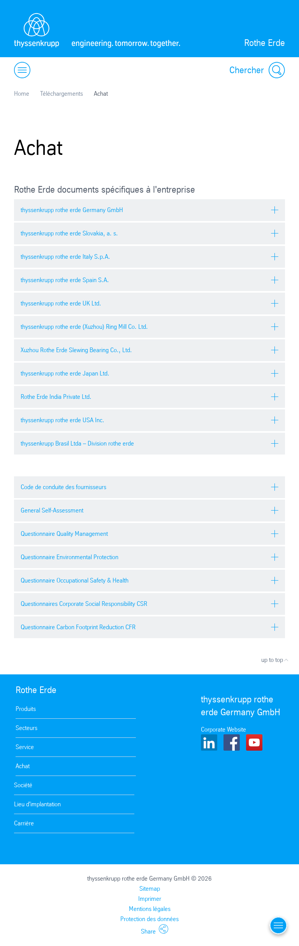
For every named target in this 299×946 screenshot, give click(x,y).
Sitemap (149, 888)
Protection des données (149, 919)
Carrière (24, 823)
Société (23, 785)
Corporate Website (223, 729)
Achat (23, 766)
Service (25, 747)
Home (21, 93)
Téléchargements (61, 93)
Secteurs (26, 728)
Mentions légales (150, 909)
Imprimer (149, 898)
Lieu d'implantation (37, 804)
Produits (26, 709)
